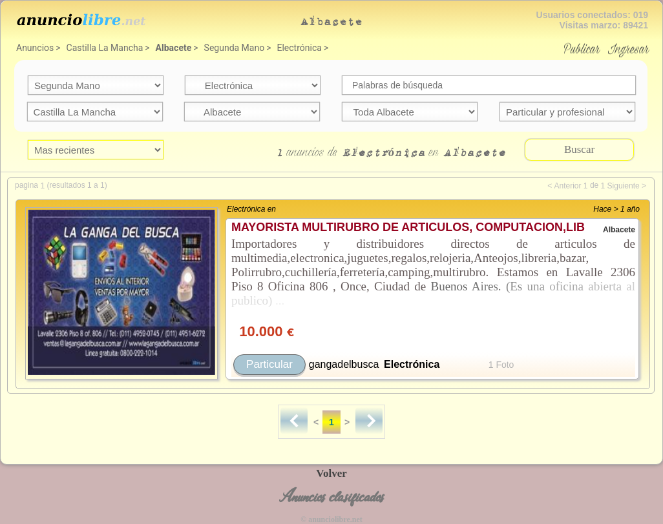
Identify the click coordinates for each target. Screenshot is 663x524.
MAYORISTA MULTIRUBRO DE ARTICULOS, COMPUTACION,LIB (408, 227)
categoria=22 (253, 85)
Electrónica (299, 48)
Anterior (567, 185)
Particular (269, 364)
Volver (331, 473)
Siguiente (623, 185)
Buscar (579, 149)
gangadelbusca (344, 364)
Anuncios (35, 48)
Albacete (174, 48)
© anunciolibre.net (331, 519)
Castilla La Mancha (105, 48)
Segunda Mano (234, 48)
